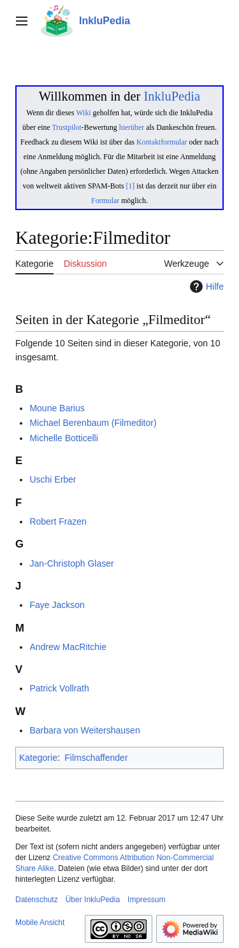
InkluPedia (171, 96)
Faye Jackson (56, 605)
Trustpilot (67, 127)
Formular (105, 200)
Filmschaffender (95, 758)
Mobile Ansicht (39, 922)
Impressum (146, 899)
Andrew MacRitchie (67, 647)
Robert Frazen (57, 521)
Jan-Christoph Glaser (71, 563)
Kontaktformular (161, 142)
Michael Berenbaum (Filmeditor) (92, 423)
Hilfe (205, 286)
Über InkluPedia (93, 899)
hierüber (131, 127)
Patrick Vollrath (59, 688)
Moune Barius (56, 408)
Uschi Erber (52, 479)
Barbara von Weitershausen (84, 730)
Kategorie (38, 758)
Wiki (83, 112)
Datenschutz (36, 899)
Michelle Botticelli (63, 438)
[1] (130, 185)
